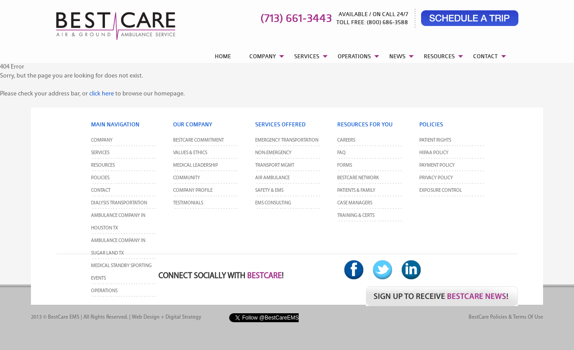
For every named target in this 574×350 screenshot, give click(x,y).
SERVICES (306, 56)
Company (102, 140)
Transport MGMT (274, 165)
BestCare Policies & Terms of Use (506, 317)
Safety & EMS (269, 190)
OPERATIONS (354, 56)
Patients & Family (356, 190)
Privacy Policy (436, 178)
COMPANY (262, 56)
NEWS (397, 56)
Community (186, 178)
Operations (104, 291)
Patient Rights (435, 140)
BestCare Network (358, 178)
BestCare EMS (63, 317)
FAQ (341, 153)
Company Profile (193, 190)
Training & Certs (355, 215)
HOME (223, 56)
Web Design (146, 317)
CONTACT (485, 56)
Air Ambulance (272, 178)
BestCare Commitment (198, 140)
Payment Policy (437, 165)
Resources (103, 165)
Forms (344, 165)
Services (100, 153)
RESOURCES (439, 56)
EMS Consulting (273, 203)
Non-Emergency (273, 153)
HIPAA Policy (433, 153)
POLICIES (100, 178)
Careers (346, 140)
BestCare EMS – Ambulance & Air (104, 22)
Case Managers (354, 203)
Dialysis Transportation (119, 203)
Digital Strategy (183, 317)
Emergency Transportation (286, 140)
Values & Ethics (190, 153)
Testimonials (188, 203)
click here (101, 94)
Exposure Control (440, 190)
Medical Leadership (195, 165)
